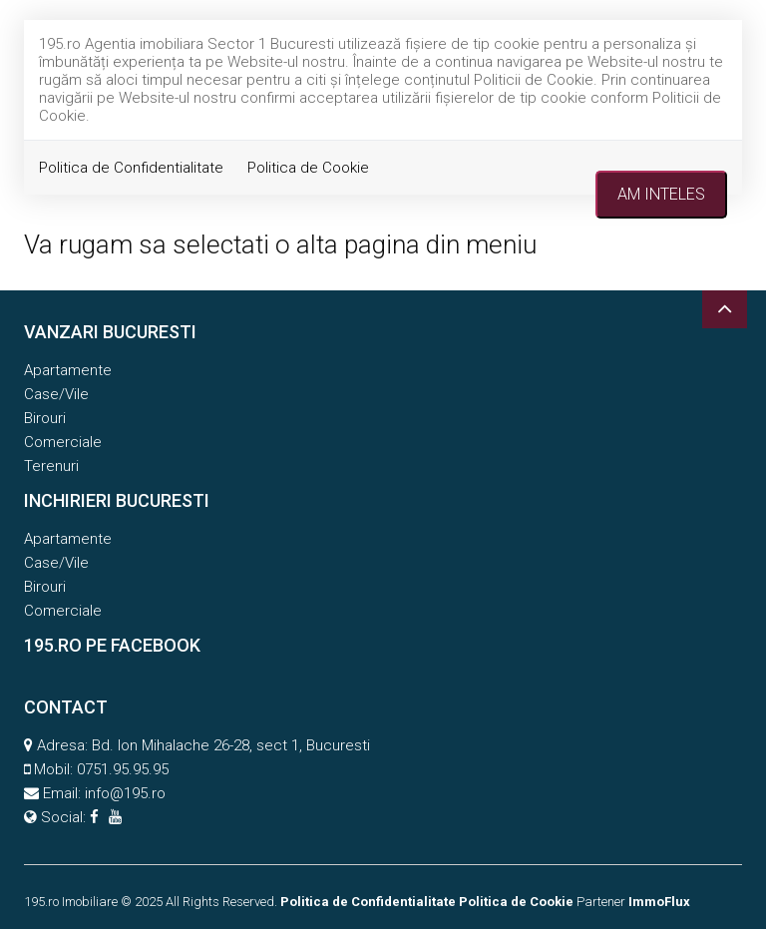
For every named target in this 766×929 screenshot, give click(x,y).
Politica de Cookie (308, 168)
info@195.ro (125, 793)
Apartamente (68, 370)
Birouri (45, 418)
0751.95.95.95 (123, 769)
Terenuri (51, 466)
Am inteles (661, 194)
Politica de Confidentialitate (131, 168)
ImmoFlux (659, 901)
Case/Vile (56, 394)
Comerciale (63, 442)
